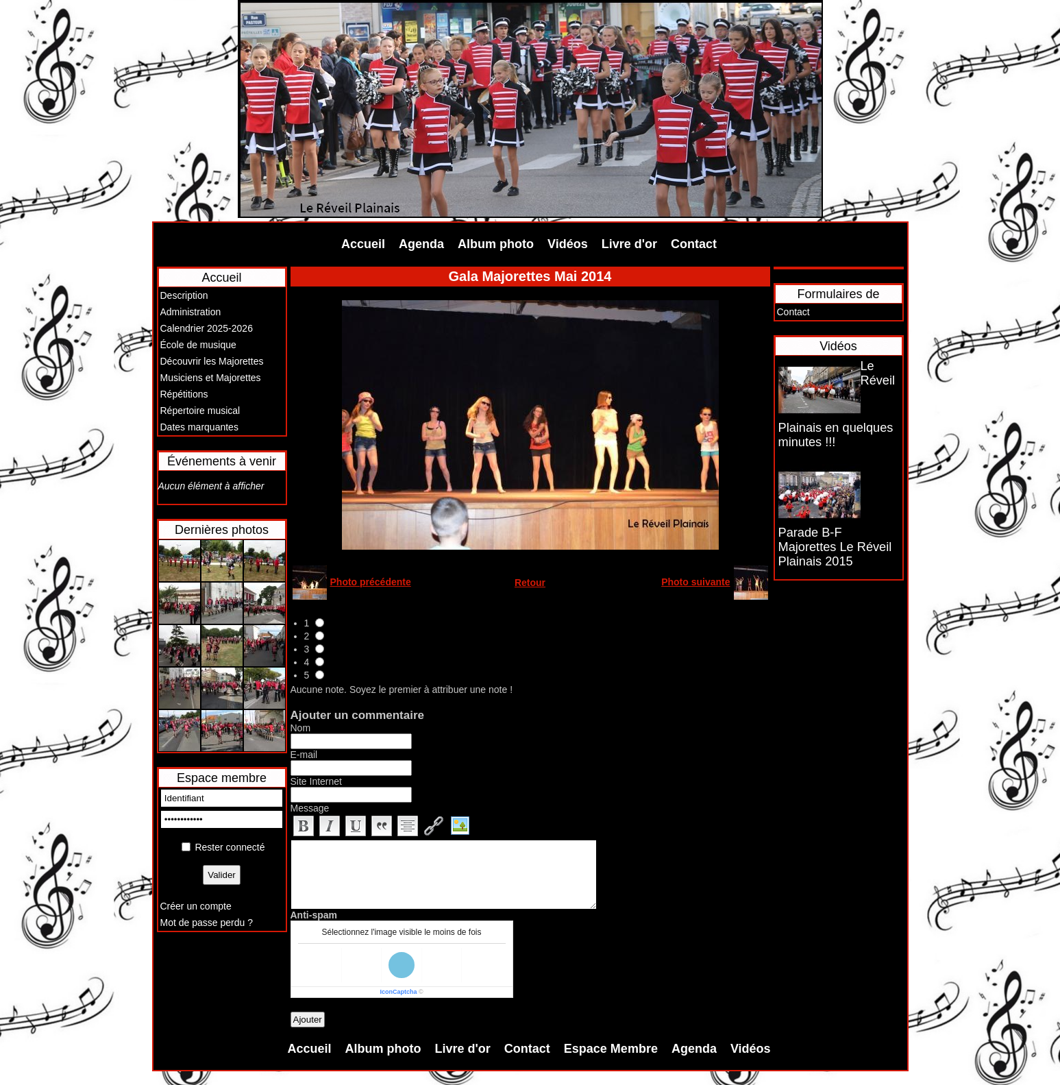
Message (310, 808)
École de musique (198, 344)
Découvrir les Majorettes (212, 361)
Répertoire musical (200, 410)
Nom (301, 727)
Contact (694, 244)
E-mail (304, 754)
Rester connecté (229, 847)
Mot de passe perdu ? (206, 922)
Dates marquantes (199, 427)
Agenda (421, 244)
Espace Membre (611, 1049)
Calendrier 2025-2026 (206, 328)
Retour (530, 582)
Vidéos (567, 244)
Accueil (363, 244)
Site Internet (317, 781)
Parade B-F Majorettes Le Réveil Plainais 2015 (835, 547)
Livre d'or (629, 244)
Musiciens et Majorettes (210, 377)
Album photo (496, 244)
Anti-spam (314, 915)
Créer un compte (196, 906)
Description (184, 295)
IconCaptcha (398, 991)
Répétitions (184, 394)
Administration (190, 311)
